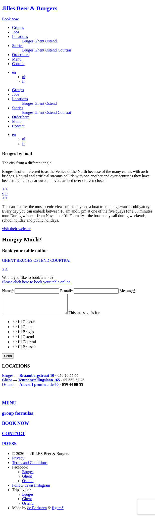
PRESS (9, 447)
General (24, 325)
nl (23, 77)
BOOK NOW (15, 427)
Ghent (39, 41)
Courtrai (64, 50)
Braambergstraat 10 (36, 379)
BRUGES (24, 260)
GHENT (9, 260)
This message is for (77, 333)
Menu (16, 59)
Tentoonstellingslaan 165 (39, 384)
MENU (9, 406)
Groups (18, 27)
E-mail (90, 291)
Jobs (15, 32)
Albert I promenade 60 (39, 388)
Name (31, 291)
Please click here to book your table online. (36, 282)
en (14, 72)
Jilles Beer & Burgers (29, 8)
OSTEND (41, 260)
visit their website (16, 229)
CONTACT (13, 437)
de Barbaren (37, 511)
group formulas (17, 417)
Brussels (24, 350)
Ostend (51, 41)
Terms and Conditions (29, 466)
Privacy (18, 462)
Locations (20, 36)
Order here (20, 55)
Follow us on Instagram (31, 489)
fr (23, 81)
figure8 (58, 511)
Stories (17, 45)
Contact (18, 64)
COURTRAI (60, 260)
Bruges (27, 41)
